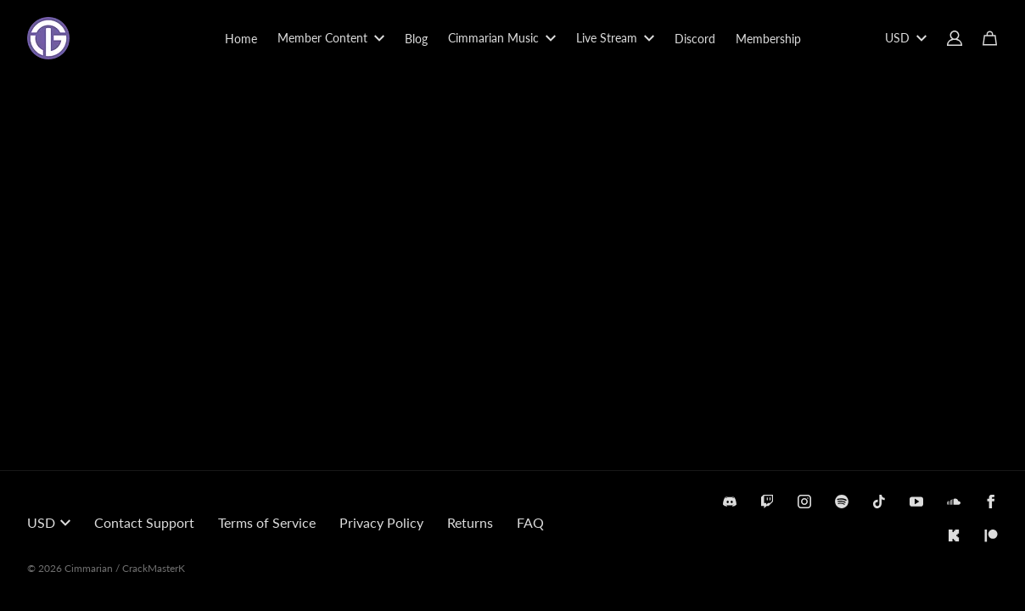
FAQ (530, 522)
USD (906, 38)
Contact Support (144, 522)
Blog (416, 38)
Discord (695, 38)
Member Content (330, 38)
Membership (768, 38)
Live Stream (615, 38)
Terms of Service (267, 522)
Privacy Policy (381, 522)
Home (241, 38)
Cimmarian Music (502, 38)
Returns (470, 522)
